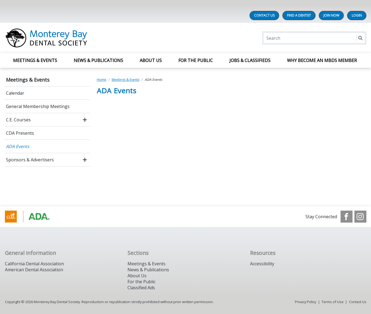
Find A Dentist (299, 15)
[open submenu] (84, 119)
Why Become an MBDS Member (322, 60)
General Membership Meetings (38, 106)
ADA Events (17, 146)
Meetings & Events (35, 60)
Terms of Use (333, 301)
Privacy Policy (305, 301)
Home (101, 79)
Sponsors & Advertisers (30, 160)
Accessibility (262, 264)
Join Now (331, 15)
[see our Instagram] (360, 217)
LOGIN (357, 15)
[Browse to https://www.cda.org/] (32, 217)
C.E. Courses (18, 120)
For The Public (195, 60)
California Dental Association (34, 264)
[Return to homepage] (75, 38)
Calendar (15, 93)
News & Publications (98, 60)
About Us (151, 60)
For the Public (141, 282)
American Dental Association (34, 270)
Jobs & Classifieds (249, 60)
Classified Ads (141, 288)
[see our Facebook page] (347, 217)
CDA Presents (20, 133)
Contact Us (264, 15)
